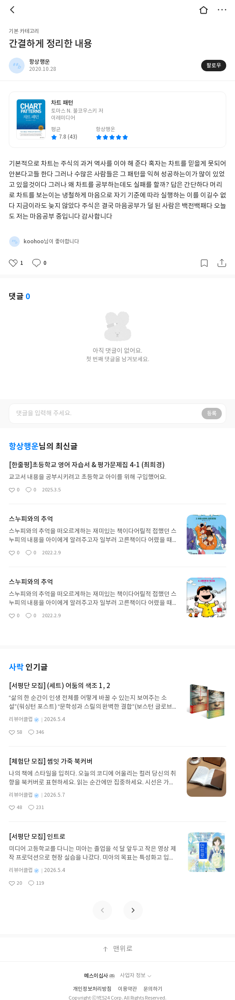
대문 (203, 9)
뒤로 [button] (13, 9)
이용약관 (127, 989)
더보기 (221, 9)
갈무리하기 (204, 263)
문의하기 (153, 989)
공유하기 (221, 263)
